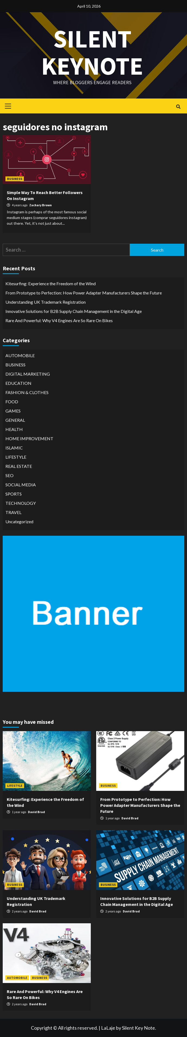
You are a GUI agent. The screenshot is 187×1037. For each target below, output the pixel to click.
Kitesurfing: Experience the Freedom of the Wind (50, 283)
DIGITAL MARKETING (27, 373)
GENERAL (15, 420)
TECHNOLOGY (20, 503)
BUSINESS (14, 179)
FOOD (11, 401)
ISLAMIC (14, 447)
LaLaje (108, 1028)
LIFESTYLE (15, 456)
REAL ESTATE (18, 466)
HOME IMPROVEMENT (29, 438)
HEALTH (14, 429)
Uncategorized (19, 521)
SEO (9, 475)
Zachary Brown (40, 205)
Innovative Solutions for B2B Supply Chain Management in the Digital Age (73, 311)
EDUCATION (18, 383)
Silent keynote (92, 51)
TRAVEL (13, 512)
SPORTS (13, 493)
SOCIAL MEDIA (20, 484)
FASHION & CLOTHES (27, 392)
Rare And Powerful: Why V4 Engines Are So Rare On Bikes (59, 320)
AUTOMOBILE (20, 355)
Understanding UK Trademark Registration (45, 302)
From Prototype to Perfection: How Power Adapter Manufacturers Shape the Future (83, 292)
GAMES (13, 410)
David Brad (36, 812)
